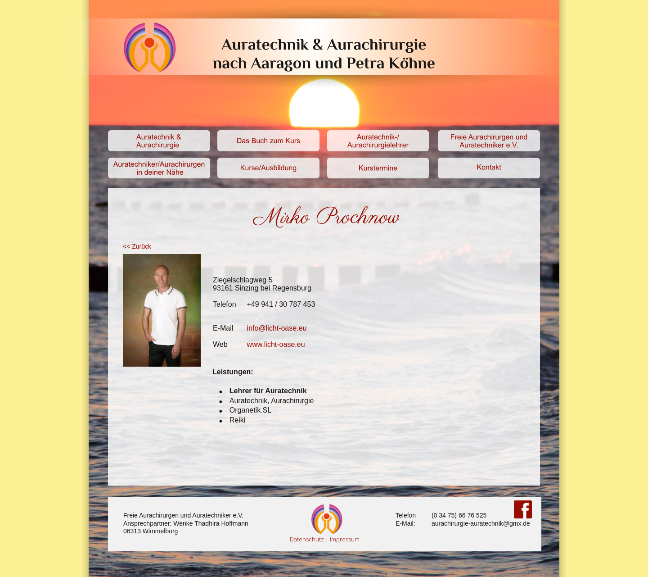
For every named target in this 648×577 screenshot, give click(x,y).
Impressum (345, 539)
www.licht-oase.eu (276, 344)
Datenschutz (307, 539)
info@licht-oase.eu (277, 328)
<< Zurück (137, 246)
